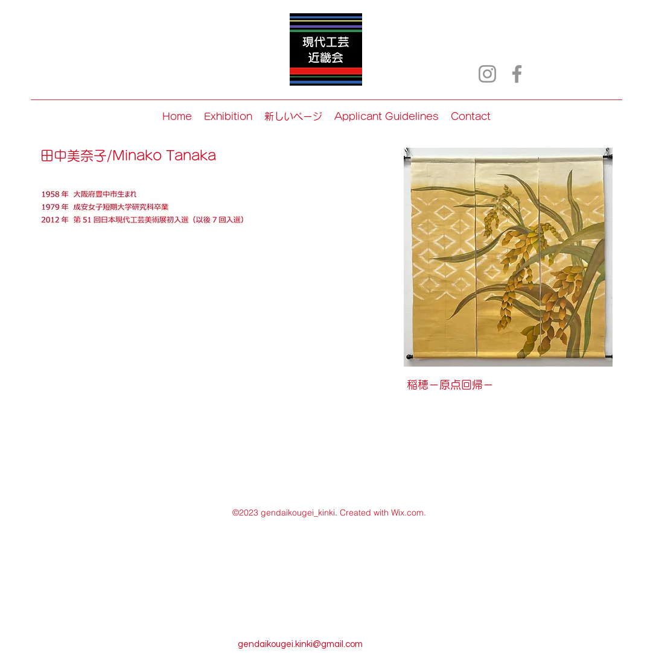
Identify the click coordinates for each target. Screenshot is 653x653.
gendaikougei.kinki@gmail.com (300, 644)
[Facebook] (517, 74)
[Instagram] (487, 74)
